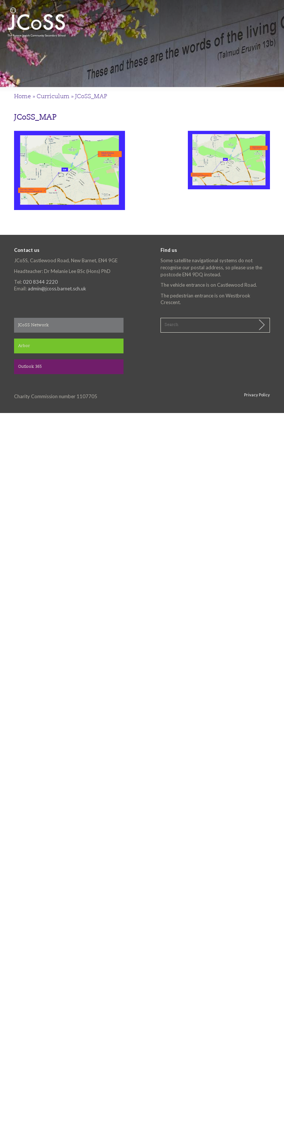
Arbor (24, 346)
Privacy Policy (257, 394)
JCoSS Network (33, 325)
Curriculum (53, 97)
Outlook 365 (30, 367)
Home (22, 97)
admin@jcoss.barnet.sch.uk (57, 289)
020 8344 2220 (40, 282)
